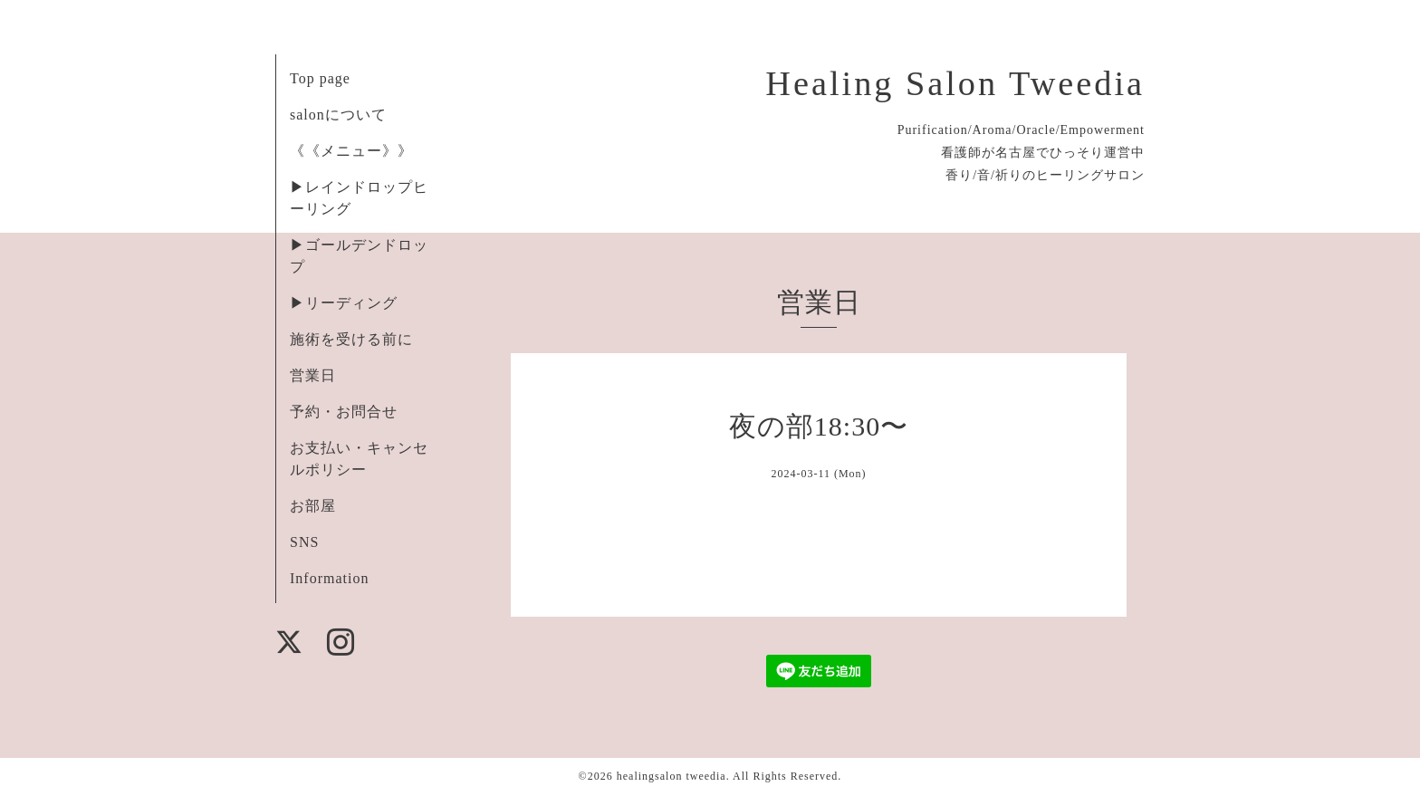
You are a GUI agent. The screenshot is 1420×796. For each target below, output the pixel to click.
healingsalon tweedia (671, 776)
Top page (320, 78)
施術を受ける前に (351, 339)
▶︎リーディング (344, 303)
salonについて (338, 114)
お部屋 (313, 505)
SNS (304, 542)
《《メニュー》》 (351, 150)
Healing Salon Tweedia (955, 83)
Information (329, 578)
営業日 (313, 375)
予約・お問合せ (344, 411)
